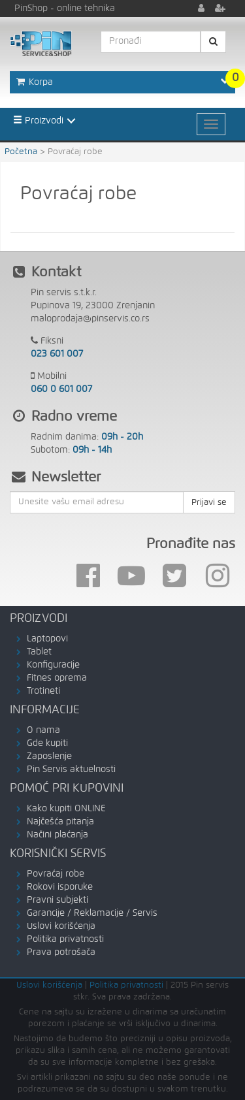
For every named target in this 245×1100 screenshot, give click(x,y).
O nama (43, 730)
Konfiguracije (53, 665)
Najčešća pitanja (60, 821)
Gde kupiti (47, 743)
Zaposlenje (49, 756)
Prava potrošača (61, 952)
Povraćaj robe (55, 874)
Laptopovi (47, 638)
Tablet (39, 651)
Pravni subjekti (57, 900)
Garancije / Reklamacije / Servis (92, 913)
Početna (21, 152)
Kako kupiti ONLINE (66, 808)
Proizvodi (38, 120)
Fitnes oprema (57, 678)
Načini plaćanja (57, 834)
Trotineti (43, 691)
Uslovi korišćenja (61, 926)
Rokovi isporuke (60, 887)
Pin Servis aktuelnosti (71, 769)
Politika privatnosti (65, 939)
